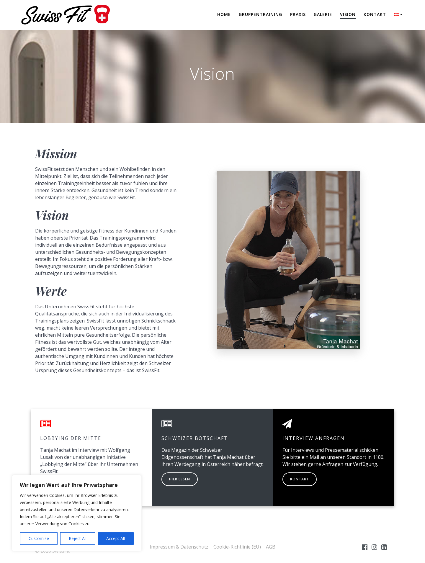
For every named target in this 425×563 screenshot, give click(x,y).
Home (224, 14)
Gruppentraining (260, 14)
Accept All (115, 538)
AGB (270, 547)
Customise (39, 538)
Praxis (298, 14)
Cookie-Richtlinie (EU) (237, 547)
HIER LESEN (179, 479)
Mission (56, 153)
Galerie (323, 14)
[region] (77, 513)
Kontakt (375, 14)
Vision (348, 14)
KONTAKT (299, 479)
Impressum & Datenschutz (179, 547)
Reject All (77, 538)
